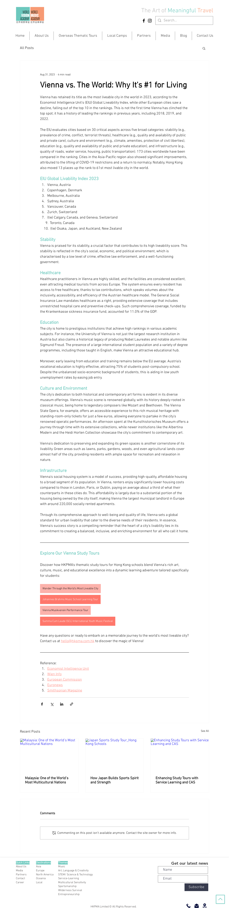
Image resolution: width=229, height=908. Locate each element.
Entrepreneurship (68, 894)
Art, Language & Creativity (73, 870)
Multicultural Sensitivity (72, 882)
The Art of (153, 11)
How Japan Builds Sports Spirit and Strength (114, 780)
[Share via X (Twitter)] (52, 704)
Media (19, 870)
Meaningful (182, 11)
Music (61, 866)
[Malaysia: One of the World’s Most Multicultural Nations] (49, 755)
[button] (204, 48)
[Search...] (184, 20)
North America (45, 874)
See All (205, 731)
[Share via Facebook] (42, 704)
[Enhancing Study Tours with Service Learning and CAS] (180, 755)
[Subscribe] (196, 887)
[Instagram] (149, 20)
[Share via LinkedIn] (62, 704)
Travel (205, 11)
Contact (20, 878)
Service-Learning (68, 878)
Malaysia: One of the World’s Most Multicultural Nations (46, 780)
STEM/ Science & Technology (75, 874)
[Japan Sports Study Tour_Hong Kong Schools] (115, 755)
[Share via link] (71, 704)
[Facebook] (143, 20)
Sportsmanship (67, 886)
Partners (21, 874)
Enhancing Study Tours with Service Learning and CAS (177, 780)
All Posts (27, 48)
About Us (21, 866)
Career (20, 882)
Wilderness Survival (70, 890)
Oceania (41, 878)
